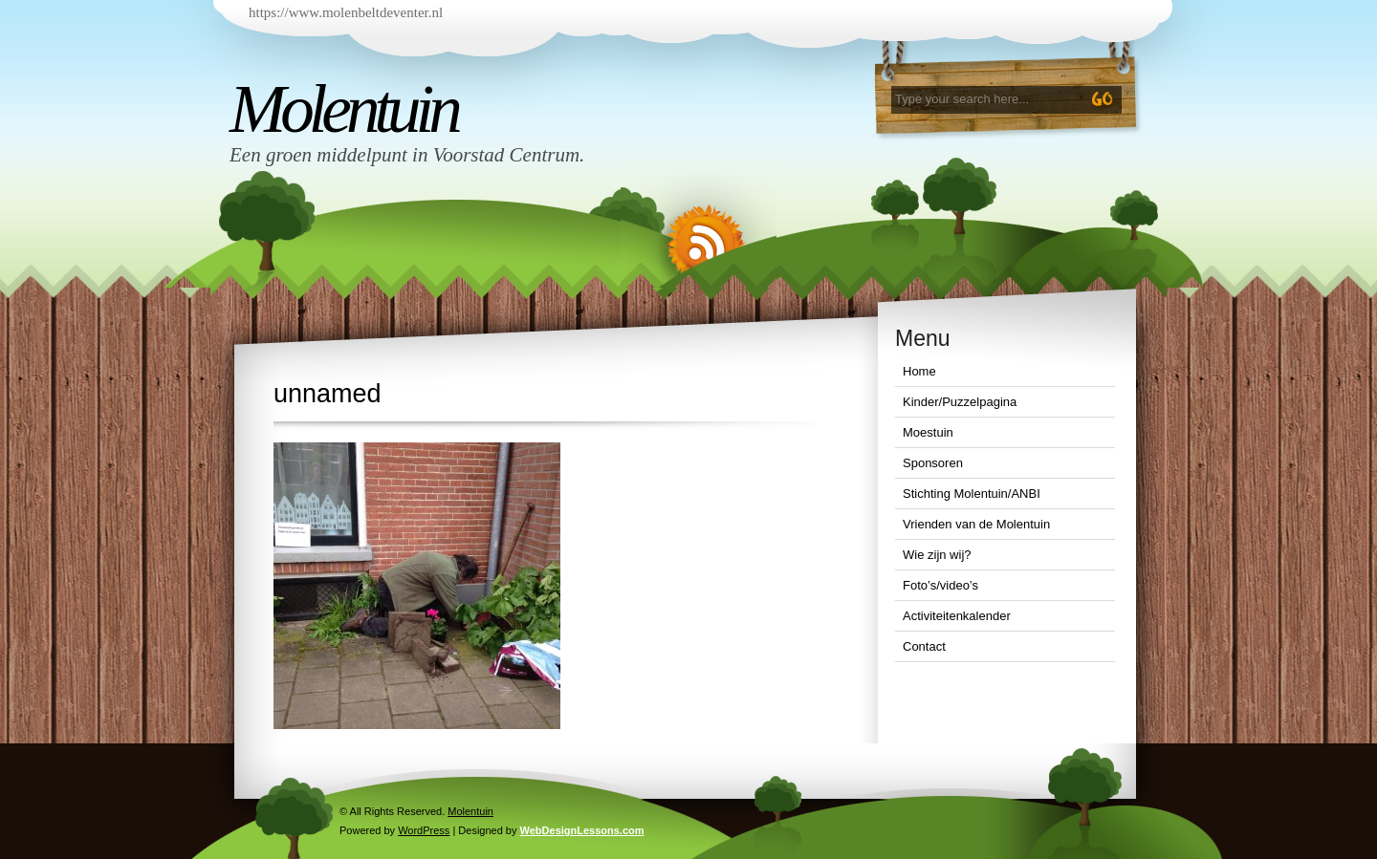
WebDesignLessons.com (582, 830)
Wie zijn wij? (937, 555)
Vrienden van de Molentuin (976, 524)
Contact (924, 646)
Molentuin (343, 109)
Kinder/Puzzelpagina (959, 402)
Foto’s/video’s (940, 585)
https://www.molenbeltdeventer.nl (346, 12)
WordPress (423, 830)
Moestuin (928, 432)
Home (919, 371)
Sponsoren (933, 463)
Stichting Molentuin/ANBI (971, 493)
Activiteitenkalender (957, 616)
